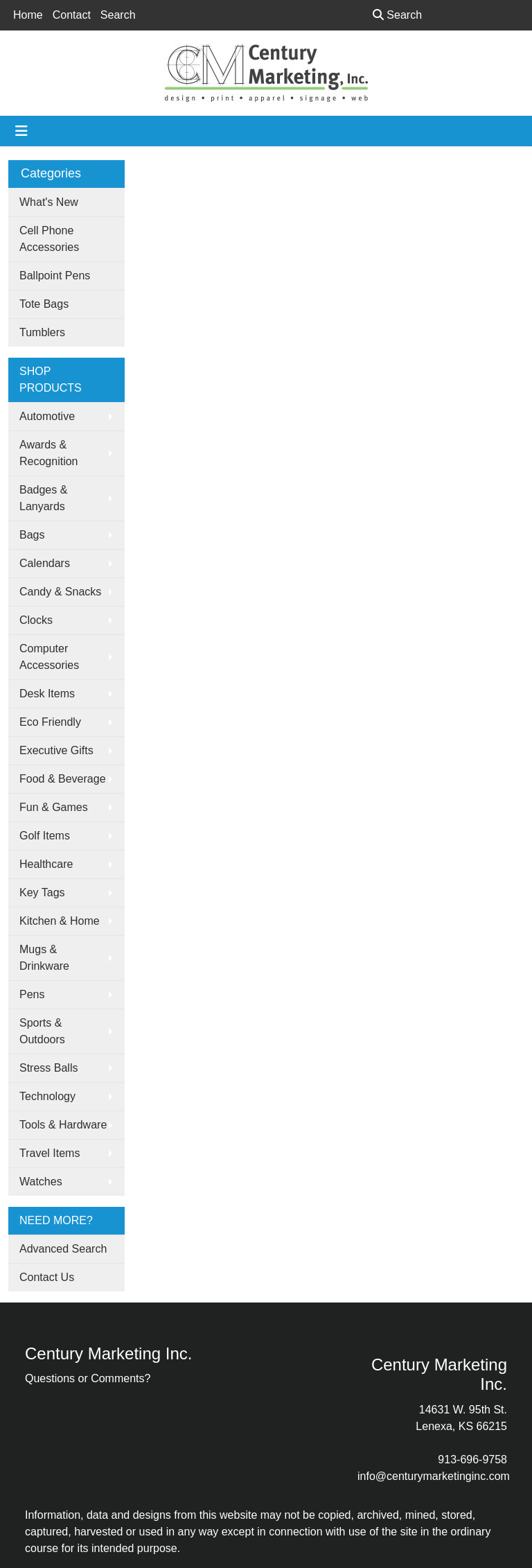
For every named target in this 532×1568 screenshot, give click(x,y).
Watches (40, 1181)
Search (118, 15)
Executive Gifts (56, 750)
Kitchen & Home (59, 921)
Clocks (36, 620)
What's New (48, 202)
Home (28, 15)
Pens (31, 994)
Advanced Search (63, 1249)
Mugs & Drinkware (44, 957)
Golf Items (44, 836)
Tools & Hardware (63, 1125)
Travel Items (49, 1153)
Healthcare (46, 864)
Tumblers (42, 332)
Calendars (44, 563)
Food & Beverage (62, 779)
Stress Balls (48, 1068)
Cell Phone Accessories (49, 239)
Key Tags (42, 892)
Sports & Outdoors (42, 1031)
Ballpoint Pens (54, 275)
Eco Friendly (50, 722)
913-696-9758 (472, 1459)
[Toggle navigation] (21, 131)
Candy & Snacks (60, 592)
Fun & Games (53, 807)
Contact (72, 15)
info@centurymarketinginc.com (433, 1476)
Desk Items (47, 693)
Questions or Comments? (87, 1378)
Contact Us (46, 1277)
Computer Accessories (49, 657)
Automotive (47, 416)
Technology (47, 1096)
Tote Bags (44, 304)
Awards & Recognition (48, 453)
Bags (31, 535)
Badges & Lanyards (43, 498)
